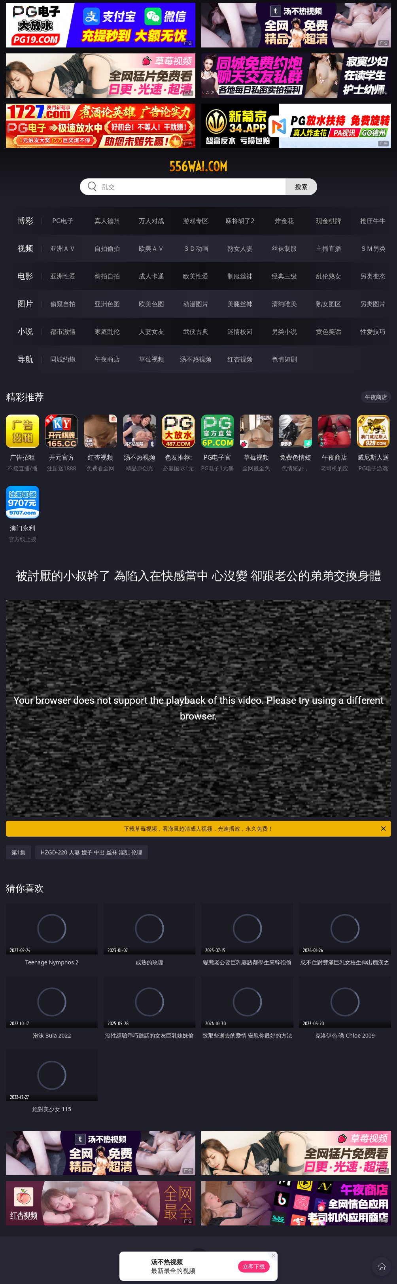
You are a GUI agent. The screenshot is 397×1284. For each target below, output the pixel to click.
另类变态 (373, 276)
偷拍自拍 (107, 276)
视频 (25, 248)
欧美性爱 (195, 276)
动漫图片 (195, 303)
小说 (25, 331)
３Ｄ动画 (195, 248)
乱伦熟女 (328, 276)
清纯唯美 (284, 303)
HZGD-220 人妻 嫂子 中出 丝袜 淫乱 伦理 (91, 852)
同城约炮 (63, 359)
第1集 (18, 852)
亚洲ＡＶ (63, 248)
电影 (25, 276)
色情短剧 (284, 359)
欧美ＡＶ (151, 248)
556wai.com (198, 166)
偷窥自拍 (63, 303)
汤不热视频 (196, 359)
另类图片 (373, 303)
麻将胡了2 (239, 220)
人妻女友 (151, 331)
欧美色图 (151, 303)
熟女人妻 (240, 248)
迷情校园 (240, 331)
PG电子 (62, 220)
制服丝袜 (240, 276)
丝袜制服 (284, 248)
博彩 (25, 220)
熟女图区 (328, 303)
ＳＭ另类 (373, 248)
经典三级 (284, 276)
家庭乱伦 (107, 331)
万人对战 (151, 220)
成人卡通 (151, 276)
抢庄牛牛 (373, 220)
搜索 (301, 186)
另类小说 (284, 331)
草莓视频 (151, 359)
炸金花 (284, 220)
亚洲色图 (107, 303)
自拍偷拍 (107, 248)
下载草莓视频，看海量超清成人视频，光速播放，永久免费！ (255, 828)
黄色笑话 (328, 331)
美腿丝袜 (240, 303)
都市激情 (63, 331)
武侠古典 (195, 331)
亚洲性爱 (63, 276)
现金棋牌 (328, 220)
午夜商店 (107, 359)
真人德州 (107, 220)
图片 (25, 303)
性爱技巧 (373, 331)
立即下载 (254, 1266)
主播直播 (328, 248)
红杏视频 (240, 359)
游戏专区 (195, 220)
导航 (25, 359)
